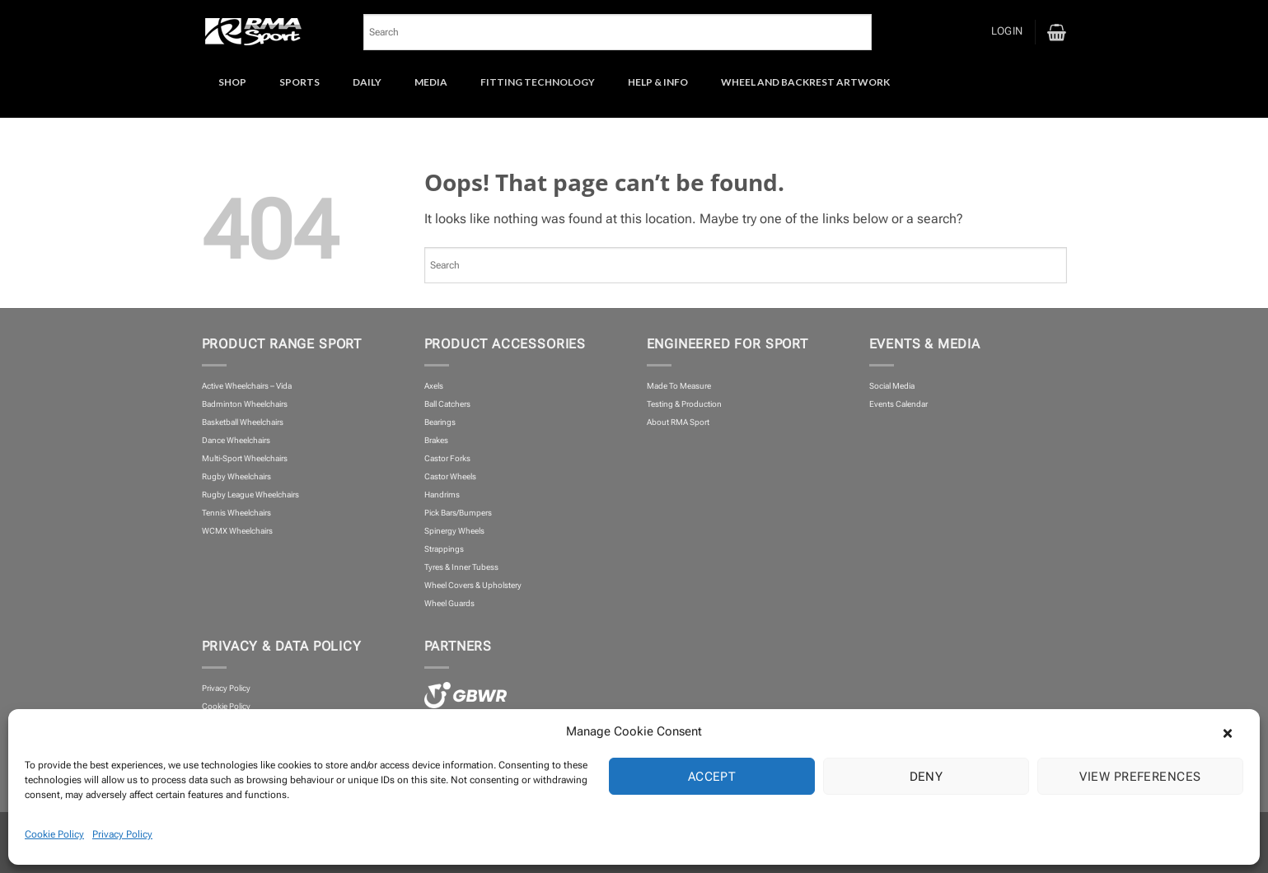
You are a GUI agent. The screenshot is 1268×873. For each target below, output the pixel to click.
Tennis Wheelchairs (236, 512)
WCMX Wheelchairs (237, 530)
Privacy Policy (122, 834)
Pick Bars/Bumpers (458, 512)
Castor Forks (447, 458)
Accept (712, 776)
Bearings (440, 422)
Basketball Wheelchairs (242, 422)
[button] (1235, 731)
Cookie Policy (54, 834)
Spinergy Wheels (454, 530)
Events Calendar (898, 403)
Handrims (442, 494)
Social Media (892, 385)
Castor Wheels (450, 476)
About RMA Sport (678, 422)
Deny (926, 776)
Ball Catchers (447, 403)
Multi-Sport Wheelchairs (245, 458)
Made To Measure (679, 385)
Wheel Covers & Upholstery (473, 585)
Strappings (444, 548)
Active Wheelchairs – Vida (247, 385)
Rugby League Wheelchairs (250, 494)
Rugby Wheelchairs (236, 476)
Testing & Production (684, 403)
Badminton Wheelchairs (245, 403)
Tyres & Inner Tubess (461, 567)
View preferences (1139, 776)
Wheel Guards (449, 603)
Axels (433, 385)
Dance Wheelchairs (236, 440)
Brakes (436, 440)
